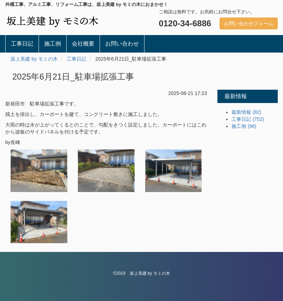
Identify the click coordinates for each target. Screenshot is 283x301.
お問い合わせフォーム (248, 23)
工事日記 (22, 44)
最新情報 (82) (246, 112)
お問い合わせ (122, 44)
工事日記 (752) (247, 119)
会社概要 (83, 44)
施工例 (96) (243, 126)
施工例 (52, 44)
